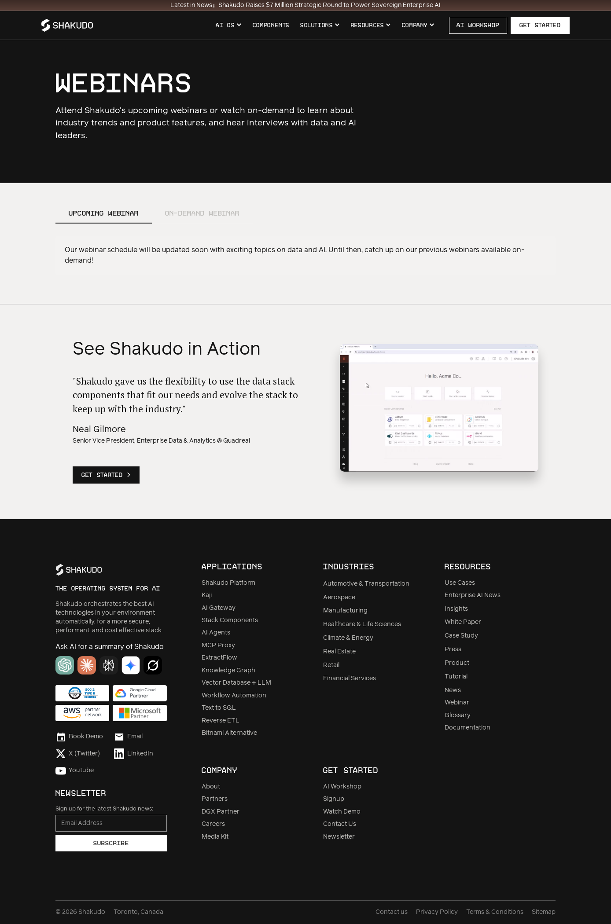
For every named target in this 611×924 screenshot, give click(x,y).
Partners (215, 799)
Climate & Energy (348, 638)
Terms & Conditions (494, 912)
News (453, 690)
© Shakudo (80, 912)
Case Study (461, 636)
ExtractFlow (219, 658)
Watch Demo (342, 812)
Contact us (391, 912)
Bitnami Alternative (229, 733)
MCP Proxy (218, 645)
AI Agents (216, 633)
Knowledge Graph (228, 670)
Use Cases (460, 583)
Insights (456, 609)
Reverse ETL (220, 721)
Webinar (457, 703)
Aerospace (339, 597)
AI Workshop (342, 787)
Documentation (467, 728)
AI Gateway (219, 608)
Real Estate (339, 652)
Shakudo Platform (228, 583)
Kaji (207, 595)
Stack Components (230, 620)
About (211, 787)
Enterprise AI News (473, 595)
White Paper (463, 622)
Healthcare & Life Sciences (362, 624)
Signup (333, 799)
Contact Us (339, 824)
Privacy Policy (437, 912)
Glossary (458, 715)
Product (457, 663)
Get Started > (106, 474)
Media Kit (215, 837)
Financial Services (349, 678)
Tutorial (456, 677)
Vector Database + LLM (236, 683)
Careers (213, 824)
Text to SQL (219, 708)
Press (453, 649)
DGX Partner (220, 812)
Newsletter (339, 837)
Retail (331, 665)
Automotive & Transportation (366, 584)
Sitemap (544, 912)
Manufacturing (345, 611)
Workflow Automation (234, 696)
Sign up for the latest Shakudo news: (104, 809)
